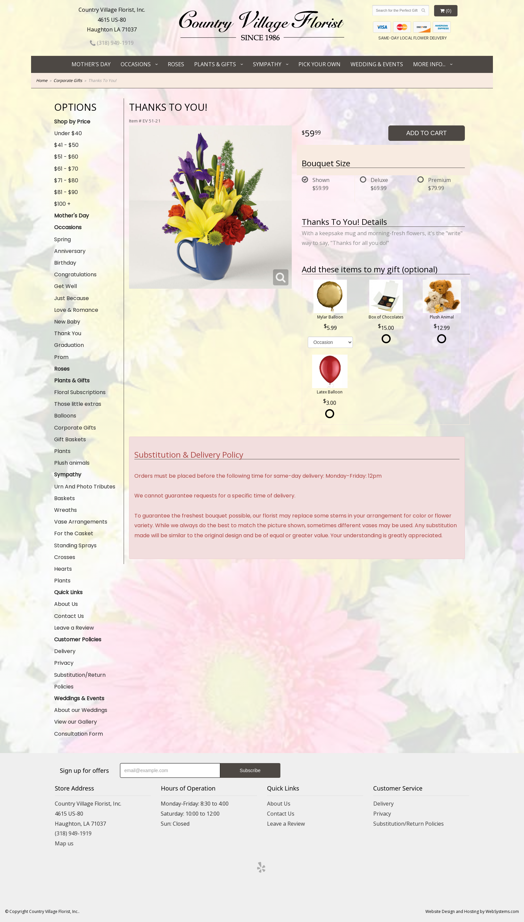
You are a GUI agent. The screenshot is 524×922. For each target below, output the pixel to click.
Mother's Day (91, 64)
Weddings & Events (79, 698)
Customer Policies (77, 639)
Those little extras (77, 404)
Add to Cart (426, 133)
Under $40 (68, 133)
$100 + (62, 204)
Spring (62, 239)
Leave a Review (74, 628)
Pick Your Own (319, 64)
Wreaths (65, 510)
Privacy (64, 663)
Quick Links (68, 592)
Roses (176, 64)
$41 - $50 (66, 145)
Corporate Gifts (67, 80)
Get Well (65, 286)
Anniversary (70, 251)
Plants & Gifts (215, 64)
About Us (66, 604)
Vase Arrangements (80, 522)
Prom (61, 357)
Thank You (67, 333)
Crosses (64, 557)
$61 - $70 (66, 169)
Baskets (64, 498)
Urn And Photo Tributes (84, 486)
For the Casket (73, 533)
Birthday (65, 263)
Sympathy (267, 64)
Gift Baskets (70, 439)
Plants (62, 451)
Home (41, 80)
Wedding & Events (377, 64)
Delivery (65, 651)
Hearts (63, 569)
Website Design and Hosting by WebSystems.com (472, 911)
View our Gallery (75, 722)
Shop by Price (72, 121)
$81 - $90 (66, 192)
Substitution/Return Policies (80, 680)
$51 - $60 (66, 157)
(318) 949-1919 (112, 43)
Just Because (71, 298)
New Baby (67, 322)
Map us (64, 843)
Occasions (136, 64)
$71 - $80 (66, 180)
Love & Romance (76, 310)
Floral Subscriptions (80, 392)
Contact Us (69, 616)
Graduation (69, 345)
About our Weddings (80, 710)
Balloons (65, 416)
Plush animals (72, 463)
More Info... (429, 64)
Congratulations (75, 274)
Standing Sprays (75, 545)
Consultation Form (78, 734)
